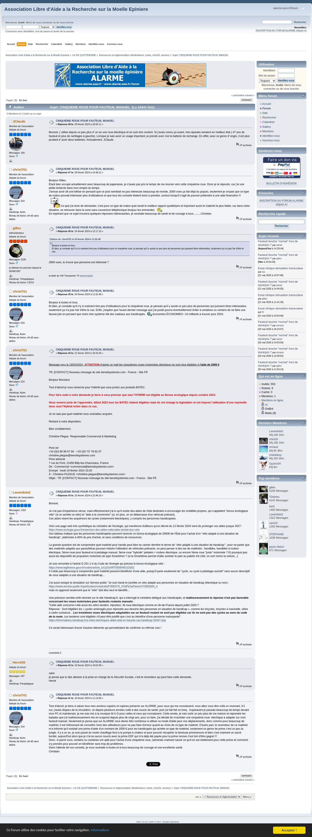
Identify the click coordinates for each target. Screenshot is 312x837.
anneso (165, 55)
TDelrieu (274, 496)
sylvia (148, 55)
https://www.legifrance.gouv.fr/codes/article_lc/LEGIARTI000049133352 (91, 567)
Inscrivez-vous (271, 140)
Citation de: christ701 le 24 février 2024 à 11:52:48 (75, 239)
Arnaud (273, 447)
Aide (265, 113)
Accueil (266, 103)
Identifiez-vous (271, 135)
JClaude (19, 121)
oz (266, 404)
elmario (280, 325)
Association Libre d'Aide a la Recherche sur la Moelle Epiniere (76, 9)
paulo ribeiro (276, 546)
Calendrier (268, 122)
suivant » (250, 95)
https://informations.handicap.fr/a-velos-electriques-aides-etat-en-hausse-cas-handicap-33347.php (107, 620)
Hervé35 (19, 662)
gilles (17, 228)
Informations (104, 830)
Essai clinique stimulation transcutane (280, 268)
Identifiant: (269, 70)
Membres (267, 131)
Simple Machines (170, 822)
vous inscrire (66, 22)
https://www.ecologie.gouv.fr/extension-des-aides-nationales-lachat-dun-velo (94, 529)
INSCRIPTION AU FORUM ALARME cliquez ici (281, 30)
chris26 (156, 55)
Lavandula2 (22, 492)
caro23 (273, 523)
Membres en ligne (272, 400)
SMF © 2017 (155, 822)
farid (271, 506)
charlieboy (275, 455)
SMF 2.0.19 (142, 822)
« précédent (237, 95)
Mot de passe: (267, 75)
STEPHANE (276, 534)
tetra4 (279, 245)
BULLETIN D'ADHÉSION (281, 183)
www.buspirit (86, 275)
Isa (263, 272)
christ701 (20, 169)
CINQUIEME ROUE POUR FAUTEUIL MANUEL (85, 120)
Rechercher (269, 117)
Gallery (266, 126)
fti (263, 312)
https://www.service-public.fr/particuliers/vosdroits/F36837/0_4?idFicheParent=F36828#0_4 (103, 586)
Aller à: (198, 797)
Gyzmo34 (275, 463)
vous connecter (44, 22)
